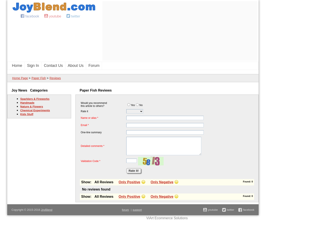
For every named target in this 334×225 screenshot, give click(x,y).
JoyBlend (46, 209)
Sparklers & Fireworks (34, 98)
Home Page (20, 78)
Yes (131, 105)
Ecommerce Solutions (171, 218)
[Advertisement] (180, 31)
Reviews (55, 78)
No (139, 105)
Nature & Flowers (31, 106)
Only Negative (162, 182)
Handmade (27, 102)
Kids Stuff (26, 114)
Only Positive (129, 182)
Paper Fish (39, 78)
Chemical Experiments (35, 110)
